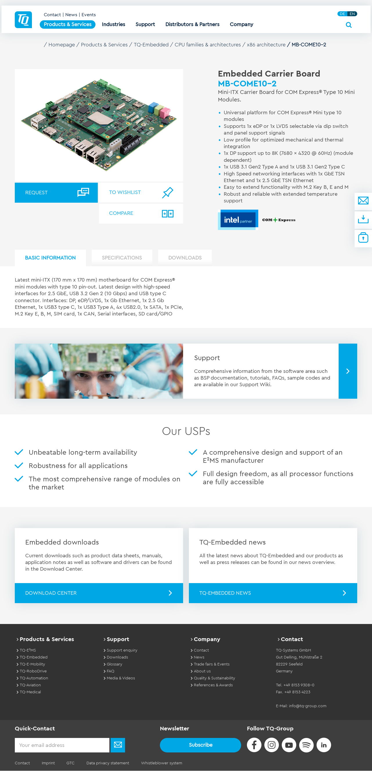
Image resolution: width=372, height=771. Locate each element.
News (71, 15)
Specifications (123, 258)
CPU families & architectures (208, 44)
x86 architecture (266, 44)
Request (36, 192)
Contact (52, 15)
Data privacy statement (107, 763)
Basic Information (50, 258)
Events (89, 15)
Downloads (186, 258)
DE (342, 14)
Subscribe (200, 745)
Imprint (48, 763)
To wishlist (125, 192)
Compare (121, 213)
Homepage (61, 44)
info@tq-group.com (307, 706)
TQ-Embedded (151, 44)
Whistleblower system (160, 763)
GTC (70, 763)
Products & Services (104, 44)
